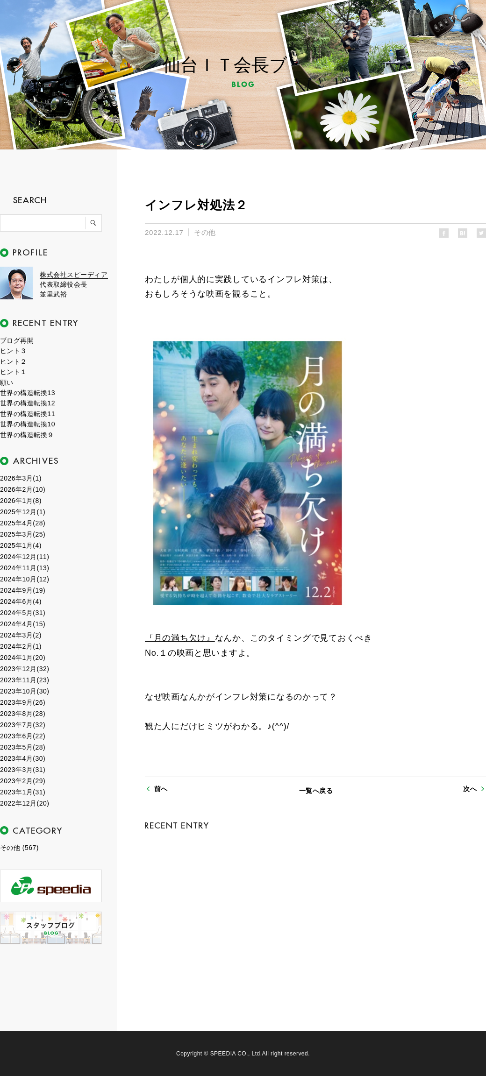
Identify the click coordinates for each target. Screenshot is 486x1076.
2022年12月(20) (24, 803)
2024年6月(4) (21, 601)
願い (7, 382)
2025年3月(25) (22, 534)
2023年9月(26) (22, 702)
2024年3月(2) (21, 635)
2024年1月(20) (22, 657)
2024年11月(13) (24, 568)
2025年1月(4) (21, 545)
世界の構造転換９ (27, 435)
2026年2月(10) (22, 489)
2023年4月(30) (22, 758)
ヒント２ (13, 361)
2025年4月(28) (22, 523)
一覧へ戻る (316, 790)
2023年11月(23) (24, 680)
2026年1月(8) (21, 500)
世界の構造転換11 (27, 414)
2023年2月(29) (22, 781)
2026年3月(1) (21, 478)
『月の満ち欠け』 (180, 638)
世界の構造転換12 (27, 403)
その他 (204, 232)
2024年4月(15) (22, 624)
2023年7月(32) (22, 725)
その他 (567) (19, 847)
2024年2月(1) (21, 646)
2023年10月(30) (24, 691)
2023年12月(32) (24, 668)
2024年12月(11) (24, 556)
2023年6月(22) (22, 736)
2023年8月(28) (22, 713)
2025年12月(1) (22, 512)
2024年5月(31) (22, 612)
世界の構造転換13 (27, 392)
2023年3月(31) (22, 769)
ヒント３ (13, 350)
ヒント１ (13, 371)
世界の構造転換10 (27, 424)
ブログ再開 (17, 340)
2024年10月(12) (24, 579)
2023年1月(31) (22, 792)
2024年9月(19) (22, 590)
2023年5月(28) (22, 747)
